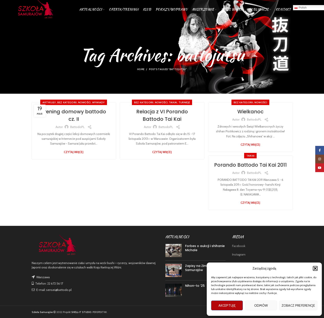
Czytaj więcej (73, 151)
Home (140, 69)
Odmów (261, 306)
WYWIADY (98, 102)
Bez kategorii (67, 102)
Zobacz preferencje (298, 306)
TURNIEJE (184, 102)
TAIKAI (173, 102)
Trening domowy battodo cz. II (73, 115)
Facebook (238, 246)
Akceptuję (227, 306)
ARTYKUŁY (49, 102)
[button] (315, 268)
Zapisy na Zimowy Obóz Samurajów (204, 268)
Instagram (238, 254)
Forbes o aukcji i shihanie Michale (205, 248)
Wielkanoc (250, 111)
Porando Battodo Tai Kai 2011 (250, 168)
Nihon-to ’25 (195, 285)
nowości (84, 102)
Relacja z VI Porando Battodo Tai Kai (162, 115)
